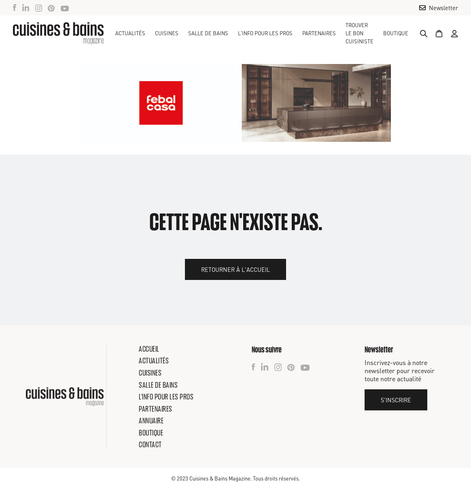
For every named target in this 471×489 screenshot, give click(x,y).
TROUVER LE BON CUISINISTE (359, 33)
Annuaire (151, 420)
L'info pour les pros (166, 397)
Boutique (395, 33)
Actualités (130, 33)
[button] (166, 33)
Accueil (149, 349)
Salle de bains (158, 385)
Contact (150, 444)
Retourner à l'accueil (235, 269)
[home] (58, 33)
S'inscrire (396, 400)
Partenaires (319, 33)
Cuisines (150, 373)
